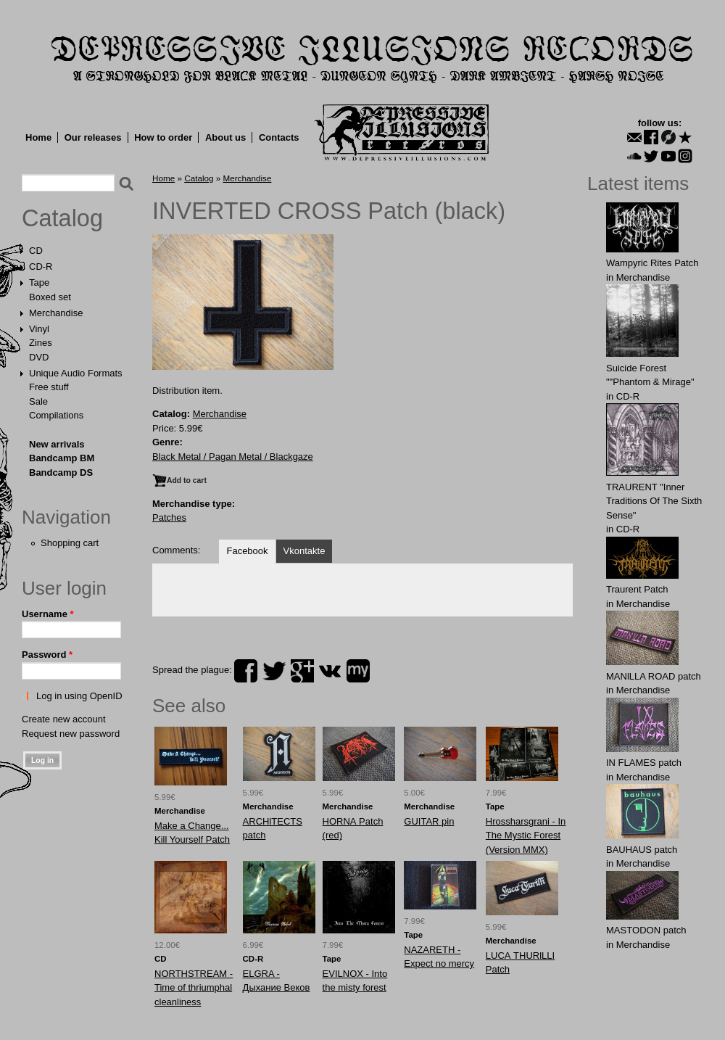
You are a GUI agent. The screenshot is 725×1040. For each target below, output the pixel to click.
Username (48, 613)
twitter (274, 670)
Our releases (93, 137)
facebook (245, 670)
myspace (358, 670)
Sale (38, 401)
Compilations (56, 415)
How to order (163, 137)
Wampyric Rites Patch (652, 262)
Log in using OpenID (79, 695)
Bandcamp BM (61, 458)
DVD (39, 357)
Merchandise (56, 313)
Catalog (62, 218)
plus (302, 670)
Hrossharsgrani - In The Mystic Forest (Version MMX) (526, 835)
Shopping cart (70, 542)
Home (38, 137)
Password (47, 654)
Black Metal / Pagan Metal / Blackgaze (232, 456)
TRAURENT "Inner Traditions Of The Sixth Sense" (654, 501)
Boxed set (50, 297)
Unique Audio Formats (76, 373)
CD (36, 250)
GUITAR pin (429, 821)
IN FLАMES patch (644, 762)
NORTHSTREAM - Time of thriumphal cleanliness (193, 987)
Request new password (71, 733)
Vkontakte (304, 550)
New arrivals (57, 444)
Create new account (64, 719)
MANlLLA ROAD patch (653, 676)
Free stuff (49, 386)
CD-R (41, 266)
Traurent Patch (637, 589)
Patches (169, 517)
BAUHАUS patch (641, 849)
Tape (39, 282)
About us (225, 137)
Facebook (247, 550)
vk (329, 670)
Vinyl (39, 328)
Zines (40, 342)
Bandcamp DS (61, 472)
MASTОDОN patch (646, 930)
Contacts (279, 137)
